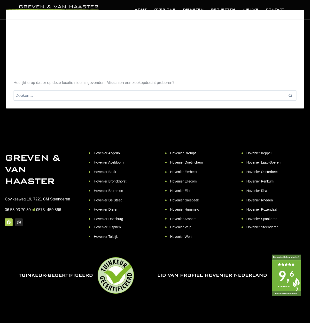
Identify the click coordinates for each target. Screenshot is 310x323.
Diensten (193, 10)
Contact (275, 10)
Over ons (165, 10)
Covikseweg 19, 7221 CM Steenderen (37, 199)
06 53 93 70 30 (18, 210)
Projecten (223, 10)
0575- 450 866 (48, 210)
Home (140, 10)
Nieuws (250, 10)
